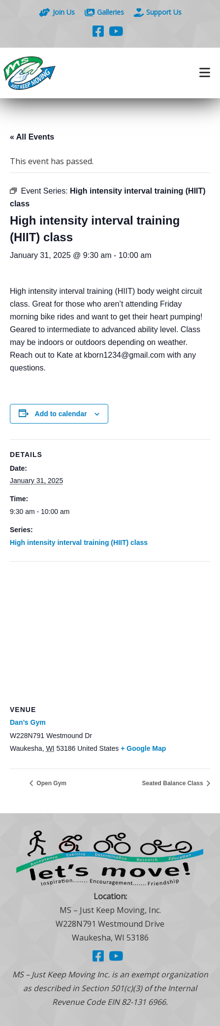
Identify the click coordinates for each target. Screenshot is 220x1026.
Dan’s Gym (28, 722)
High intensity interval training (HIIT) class (79, 542)
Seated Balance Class (173, 783)
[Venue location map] (110, 632)
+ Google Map (143, 748)
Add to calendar (61, 414)
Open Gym (50, 783)
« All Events (32, 137)
